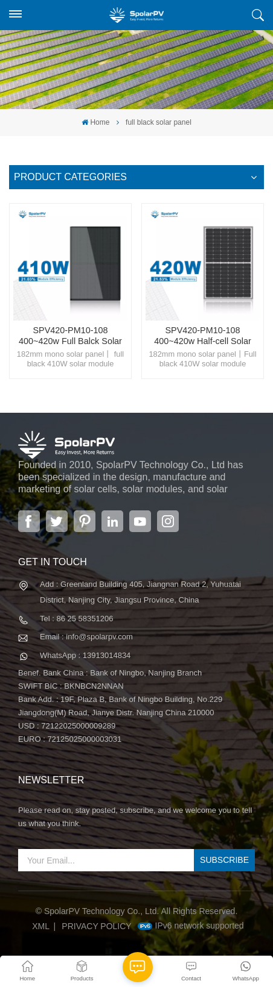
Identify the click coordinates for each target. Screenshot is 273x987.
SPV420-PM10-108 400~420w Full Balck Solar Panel (70, 335)
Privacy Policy (96, 926)
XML (41, 926)
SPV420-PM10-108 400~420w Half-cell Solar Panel (202, 335)
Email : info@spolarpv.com (86, 636)
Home (95, 122)
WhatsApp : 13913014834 (85, 655)
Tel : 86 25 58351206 (76, 618)
